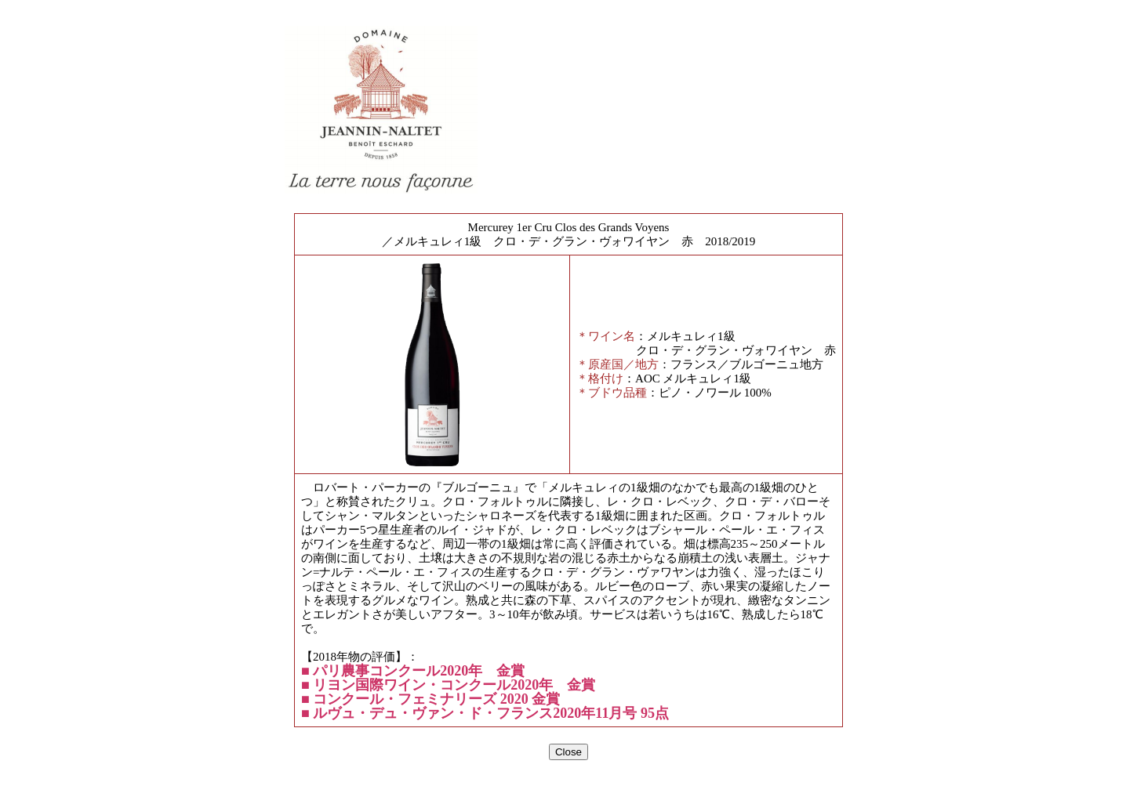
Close (568, 752)
